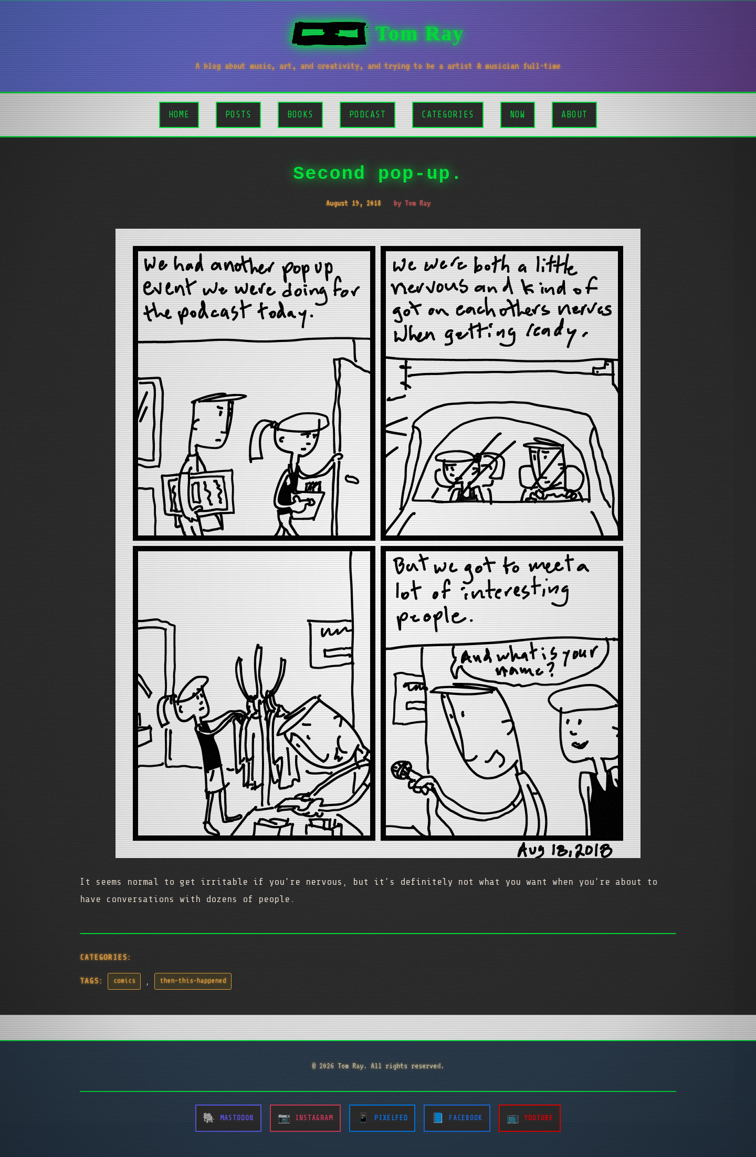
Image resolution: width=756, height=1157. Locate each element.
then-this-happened (193, 980)
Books (300, 115)
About (574, 115)
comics (124, 980)
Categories (448, 115)
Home (179, 115)
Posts (238, 115)
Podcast (367, 115)
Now (518, 115)
